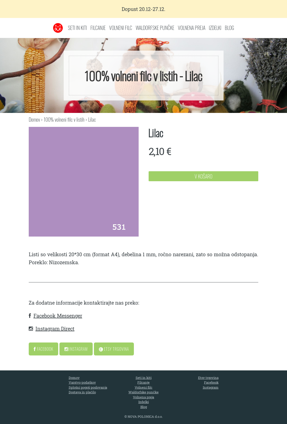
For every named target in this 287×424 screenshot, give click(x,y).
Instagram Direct (54, 328)
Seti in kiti (77, 27)
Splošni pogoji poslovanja (88, 387)
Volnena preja (191, 27)
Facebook (43, 349)
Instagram (76, 349)
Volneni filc (120, 27)
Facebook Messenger (57, 315)
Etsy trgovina (208, 377)
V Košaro (203, 176)
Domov (34, 119)
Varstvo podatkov (82, 382)
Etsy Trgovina (114, 349)
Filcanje (98, 27)
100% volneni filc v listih (64, 119)
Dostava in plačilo (82, 392)
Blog (229, 27)
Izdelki (215, 27)
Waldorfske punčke (155, 27)
